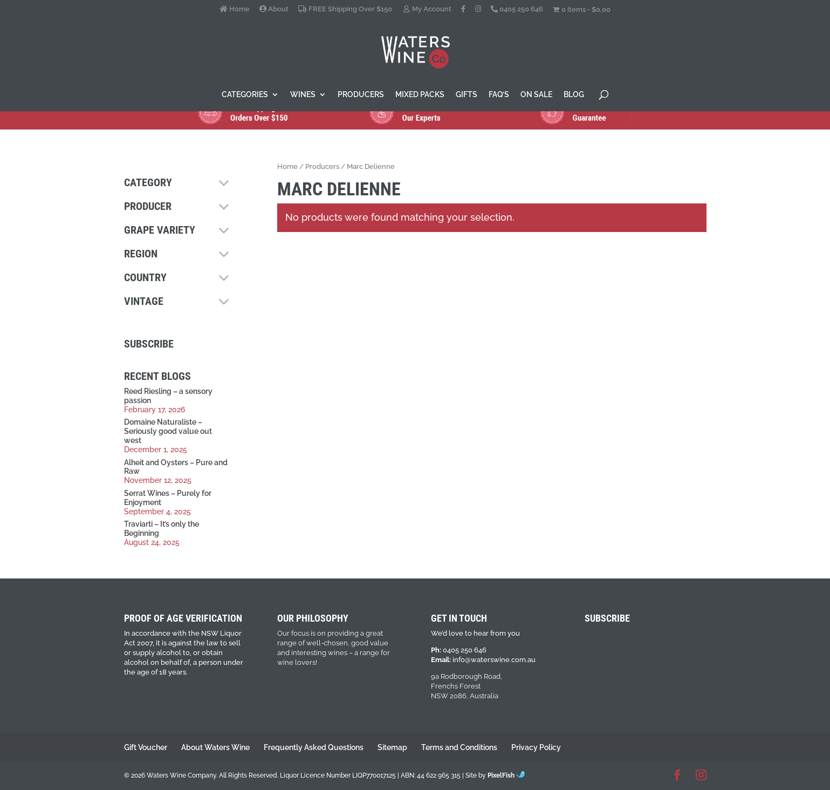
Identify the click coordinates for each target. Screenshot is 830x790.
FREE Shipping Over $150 (345, 9)
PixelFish (506, 775)
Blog (574, 95)
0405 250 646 (517, 9)
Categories (245, 95)
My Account (426, 9)
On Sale (536, 95)
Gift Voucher (145, 747)
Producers (361, 95)
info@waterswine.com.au (494, 660)
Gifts (466, 95)
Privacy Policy (536, 747)
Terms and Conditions (459, 747)
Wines (302, 95)
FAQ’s (499, 95)
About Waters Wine (215, 747)
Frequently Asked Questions (313, 747)
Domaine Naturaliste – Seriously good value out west (168, 431)
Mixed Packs (419, 95)
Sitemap (392, 747)
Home (234, 9)
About (274, 9)
